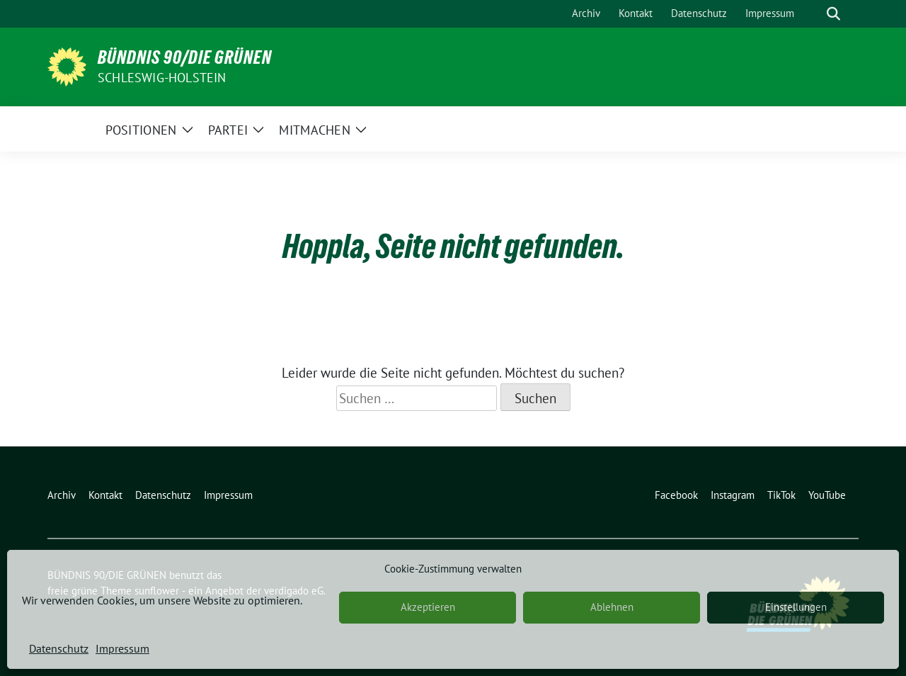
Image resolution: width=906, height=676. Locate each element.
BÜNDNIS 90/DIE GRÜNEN (185, 57)
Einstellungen (796, 607)
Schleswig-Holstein (162, 77)
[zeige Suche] (833, 14)
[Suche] (813, 14)
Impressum (122, 648)
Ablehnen (611, 607)
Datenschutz (58, 648)
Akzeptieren (428, 607)
